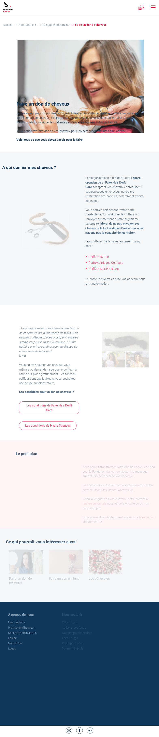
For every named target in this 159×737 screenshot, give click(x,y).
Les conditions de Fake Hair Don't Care (51, 408)
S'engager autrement (56, 24)
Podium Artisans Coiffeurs (107, 263)
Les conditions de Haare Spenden (49, 425)
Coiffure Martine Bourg (105, 269)
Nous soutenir (27, 24)
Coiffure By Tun (100, 257)
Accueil (7, 24)
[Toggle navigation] (151, 7)
